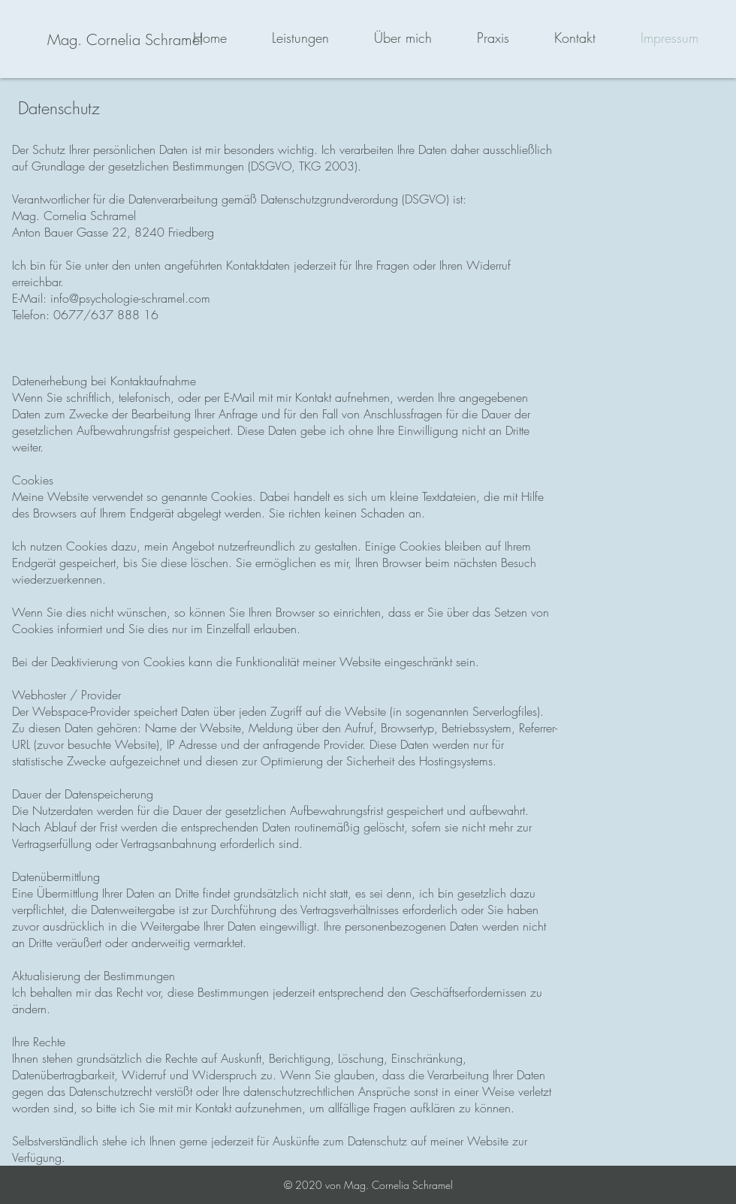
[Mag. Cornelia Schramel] (125, 40)
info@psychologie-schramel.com (130, 298)
